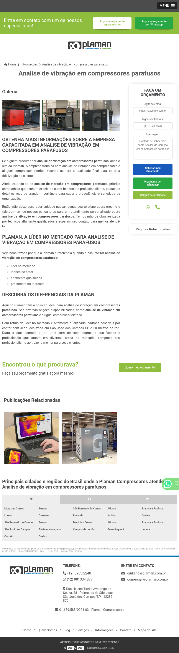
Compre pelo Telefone (153, 195)
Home (26, 630)
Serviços (82, 630)
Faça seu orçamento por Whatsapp (154, 23)
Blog (67, 630)
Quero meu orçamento (140, 367)
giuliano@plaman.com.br (143, 573)
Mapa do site (147, 630)
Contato (125, 630)
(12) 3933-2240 (77, 573)
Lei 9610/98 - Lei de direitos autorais (64, 551)
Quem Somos (47, 630)
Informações (104, 630)
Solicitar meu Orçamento (153, 170)
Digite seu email (153, 103)
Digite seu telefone (153, 119)
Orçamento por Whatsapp (152, 183)
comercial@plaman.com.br (145, 579)
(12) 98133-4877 (77, 579)
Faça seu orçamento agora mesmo (112, 23)
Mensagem (152, 134)
